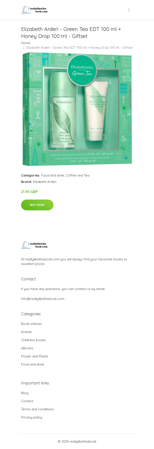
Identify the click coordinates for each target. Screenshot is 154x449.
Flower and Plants (34, 356)
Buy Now (37, 205)
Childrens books (33, 340)
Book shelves (31, 324)
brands (26, 332)
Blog (24, 393)
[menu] (129, 10)
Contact (27, 401)
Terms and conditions (37, 409)
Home (25, 43)
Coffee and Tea (77, 175)
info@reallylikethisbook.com (42, 299)
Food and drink (52, 175)
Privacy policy (31, 417)
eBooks (27, 348)
